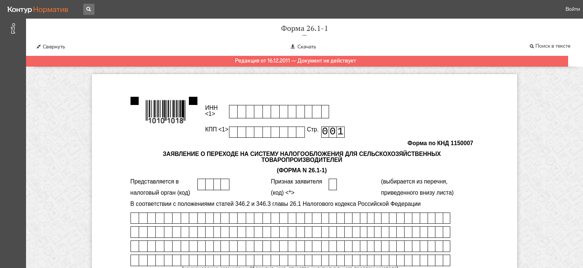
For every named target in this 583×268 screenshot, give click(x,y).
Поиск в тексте (552, 46)
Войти (573, 9)
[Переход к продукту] (37, 9)
